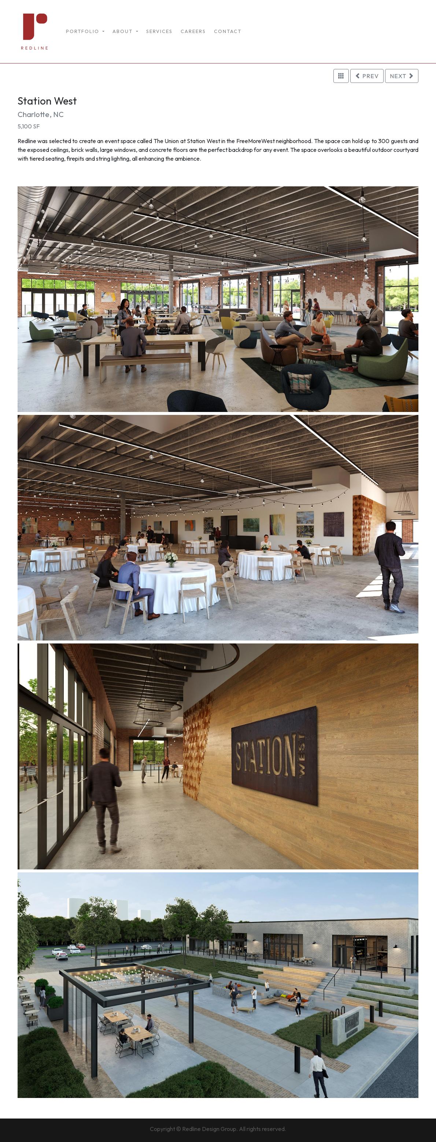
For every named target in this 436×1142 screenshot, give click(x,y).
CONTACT (227, 31)
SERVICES (159, 31)
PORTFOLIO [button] (83, 31)
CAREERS (193, 31)
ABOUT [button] (123, 31)
